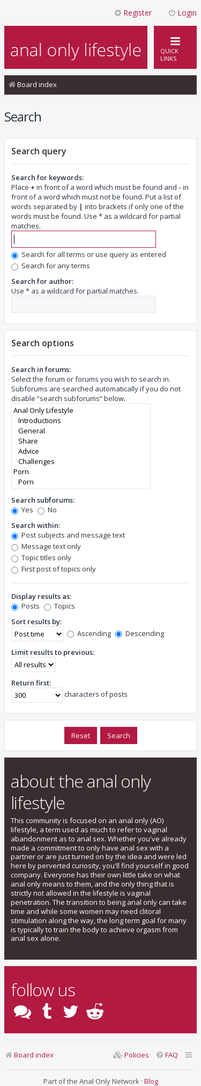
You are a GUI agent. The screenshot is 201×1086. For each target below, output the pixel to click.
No (47, 510)
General (81, 431)
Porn (81, 472)
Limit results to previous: (52, 652)
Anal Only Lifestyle (81, 410)
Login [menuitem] (182, 13)
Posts (25, 606)
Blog (151, 1081)
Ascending (89, 633)
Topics (59, 606)
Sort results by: (36, 621)
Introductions (81, 421)
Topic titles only (41, 557)
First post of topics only (53, 569)
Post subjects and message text (68, 535)
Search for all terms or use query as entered (88, 254)
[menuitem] (166, 1055)
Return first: (31, 683)
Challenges (81, 461)
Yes (22, 510)
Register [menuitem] (133, 13)
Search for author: (42, 281)
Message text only (46, 546)
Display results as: (41, 596)
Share (81, 441)
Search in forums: (41, 369)
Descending (139, 633)
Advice (81, 451)
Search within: (35, 525)
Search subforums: (43, 500)
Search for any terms (50, 265)
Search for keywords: (47, 177)
